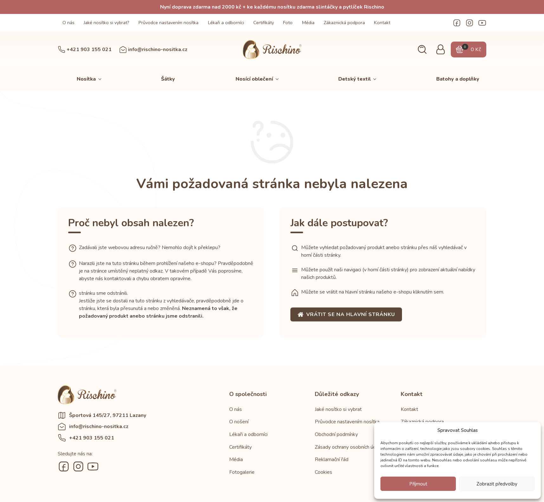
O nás (68, 22)
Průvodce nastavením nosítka (168, 22)
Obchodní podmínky (336, 434)
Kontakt (382, 22)
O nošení (239, 421)
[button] (422, 49)
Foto (288, 22)
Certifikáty (263, 22)
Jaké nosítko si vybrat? (106, 22)
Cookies (323, 472)
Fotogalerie (242, 472)
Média (308, 22)
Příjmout (418, 484)
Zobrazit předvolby (496, 484)
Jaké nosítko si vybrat (338, 409)
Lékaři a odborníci (226, 22)
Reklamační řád (331, 459)
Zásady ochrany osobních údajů (349, 447)
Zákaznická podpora (344, 22)
